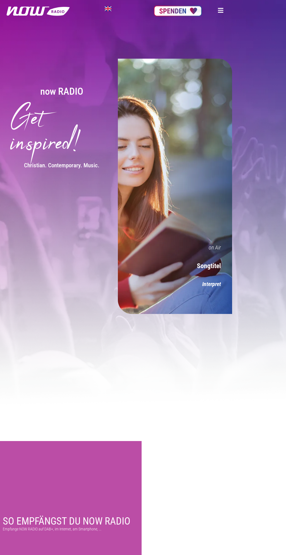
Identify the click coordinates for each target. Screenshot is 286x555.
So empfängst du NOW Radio (66, 521)
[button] (220, 10)
